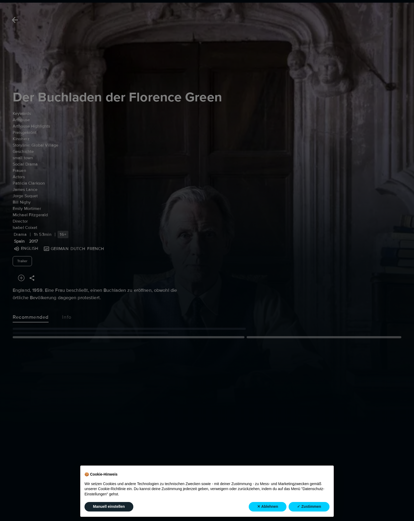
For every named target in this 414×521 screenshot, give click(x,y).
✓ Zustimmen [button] (309, 507)
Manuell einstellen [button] (109, 507)
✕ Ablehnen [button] (267, 507)
